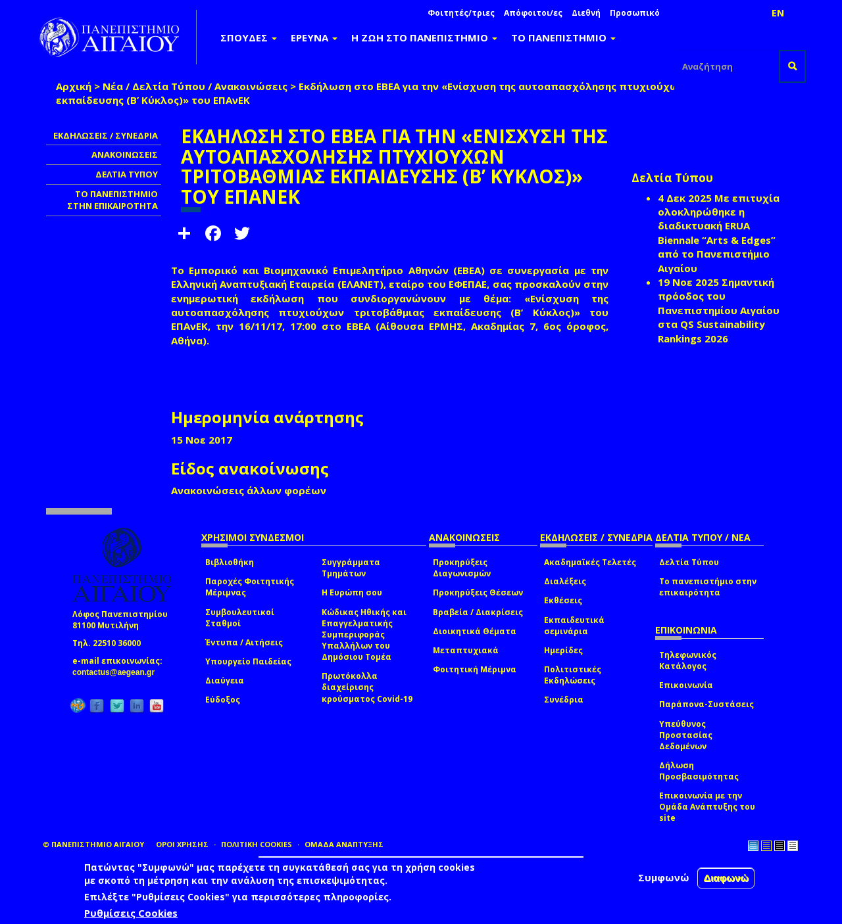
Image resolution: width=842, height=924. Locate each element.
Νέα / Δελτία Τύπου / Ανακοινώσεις (195, 86)
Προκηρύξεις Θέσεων (478, 592)
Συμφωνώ (663, 877)
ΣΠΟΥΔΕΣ (248, 37)
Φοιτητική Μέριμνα (474, 669)
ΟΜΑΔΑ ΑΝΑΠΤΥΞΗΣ (344, 844)
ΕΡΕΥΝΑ (314, 37)
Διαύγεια (224, 680)
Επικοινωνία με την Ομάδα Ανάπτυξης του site (707, 806)
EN (778, 13)
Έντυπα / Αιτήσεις (244, 642)
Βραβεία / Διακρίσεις (478, 612)
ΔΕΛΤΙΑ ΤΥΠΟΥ (126, 174)
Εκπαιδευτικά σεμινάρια (574, 625)
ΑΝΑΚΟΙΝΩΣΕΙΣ (124, 154)
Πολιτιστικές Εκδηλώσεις (572, 675)
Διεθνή (586, 12)
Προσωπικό (635, 12)
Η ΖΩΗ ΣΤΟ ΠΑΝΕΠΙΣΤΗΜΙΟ (424, 37)
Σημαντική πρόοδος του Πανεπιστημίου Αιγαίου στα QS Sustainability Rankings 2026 (719, 310)
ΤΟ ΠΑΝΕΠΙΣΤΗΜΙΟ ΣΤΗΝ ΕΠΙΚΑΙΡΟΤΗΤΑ (112, 200)
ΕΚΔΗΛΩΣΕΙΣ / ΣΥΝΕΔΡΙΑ (105, 135)
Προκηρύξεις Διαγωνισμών (462, 568)
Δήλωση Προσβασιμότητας (699, 771)
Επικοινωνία (686, 685)
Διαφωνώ (726, 877)
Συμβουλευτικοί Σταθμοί (239, 618)
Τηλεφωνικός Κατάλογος (687, 660)
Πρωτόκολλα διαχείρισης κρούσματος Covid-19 (367, 687)
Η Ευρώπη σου (352, 592)
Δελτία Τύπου (689, 562)
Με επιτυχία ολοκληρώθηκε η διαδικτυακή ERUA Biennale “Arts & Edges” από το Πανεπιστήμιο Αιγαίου (719, 233)
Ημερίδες (563, 650)
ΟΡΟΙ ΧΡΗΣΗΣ (182, 844)
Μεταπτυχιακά (466, 650)
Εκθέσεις (563, 600)
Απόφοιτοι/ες (533, 12)
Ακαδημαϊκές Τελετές (590, 562)
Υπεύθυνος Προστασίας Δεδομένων (685, 735)
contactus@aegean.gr (117, 672)
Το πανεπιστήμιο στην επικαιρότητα (707, 587)
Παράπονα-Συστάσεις (706, 704)
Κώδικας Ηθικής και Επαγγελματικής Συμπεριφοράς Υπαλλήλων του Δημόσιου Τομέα (364, 635)
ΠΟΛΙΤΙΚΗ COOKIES (256, 844)
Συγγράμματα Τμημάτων (351, 568)
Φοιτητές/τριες (461, 12)
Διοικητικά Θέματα (474, 631)
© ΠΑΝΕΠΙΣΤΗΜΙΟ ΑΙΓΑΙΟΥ (93, 844)
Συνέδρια (563, 699)
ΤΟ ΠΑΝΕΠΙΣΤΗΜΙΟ (563, 37)
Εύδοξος (222, 699)
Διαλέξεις (565, 581)
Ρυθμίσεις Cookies (131, 912)
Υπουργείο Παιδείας (248, 661)
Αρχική (73, 86)
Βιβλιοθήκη (229, 562)
